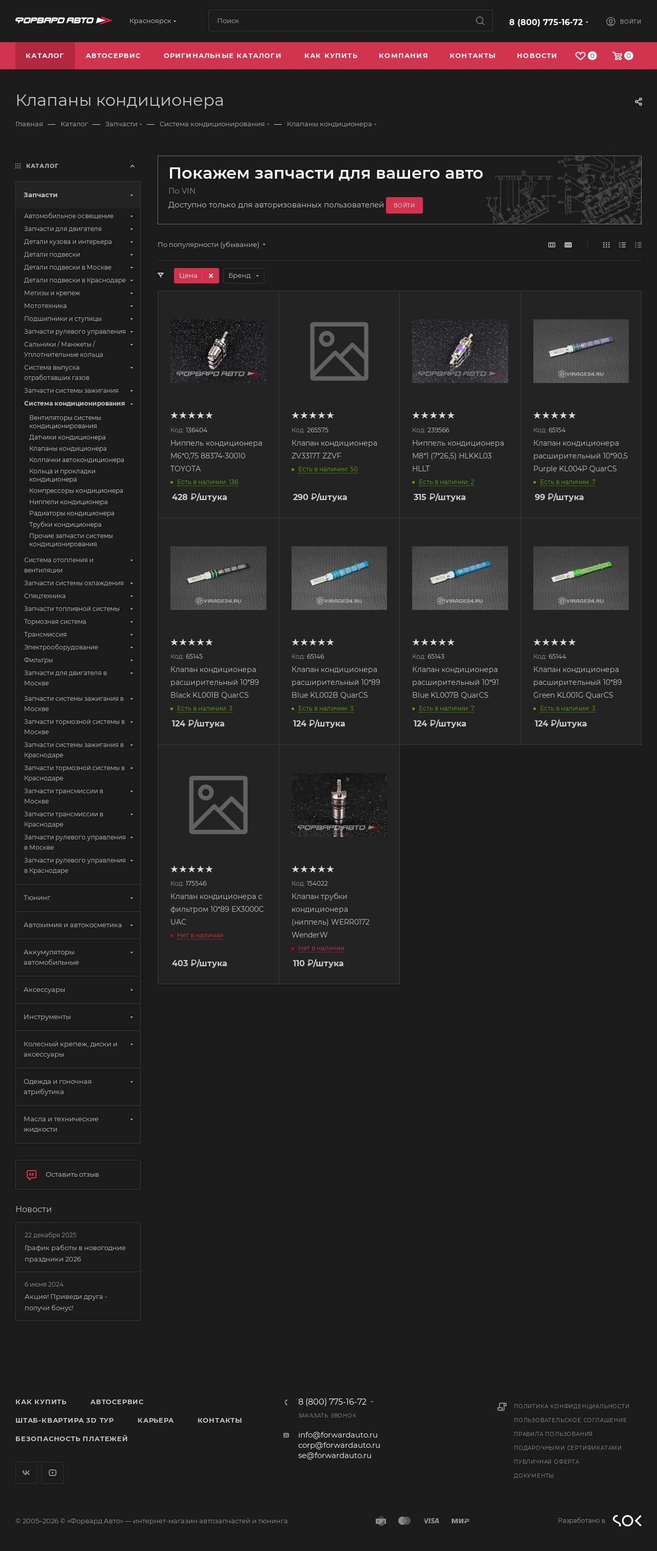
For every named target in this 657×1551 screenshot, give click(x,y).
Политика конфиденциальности (572, 1406)
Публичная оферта (546, 1462)
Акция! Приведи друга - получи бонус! (66, 1302)
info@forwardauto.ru (338, 1435)
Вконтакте (26, 1473)
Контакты (220, 1420)
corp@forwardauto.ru (339, 1445)
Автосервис (117, 1401)
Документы (534, 1475)
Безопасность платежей (71, 1438)
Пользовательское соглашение (570, 1420)
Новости (33, 1209)
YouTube (53, 1473)
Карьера (156, 1420)
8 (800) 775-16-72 (546, 22)
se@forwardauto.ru (335, 1455)
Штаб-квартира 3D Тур (64, 1420)
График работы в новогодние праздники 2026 (75, 1253)
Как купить (41, 1401)
